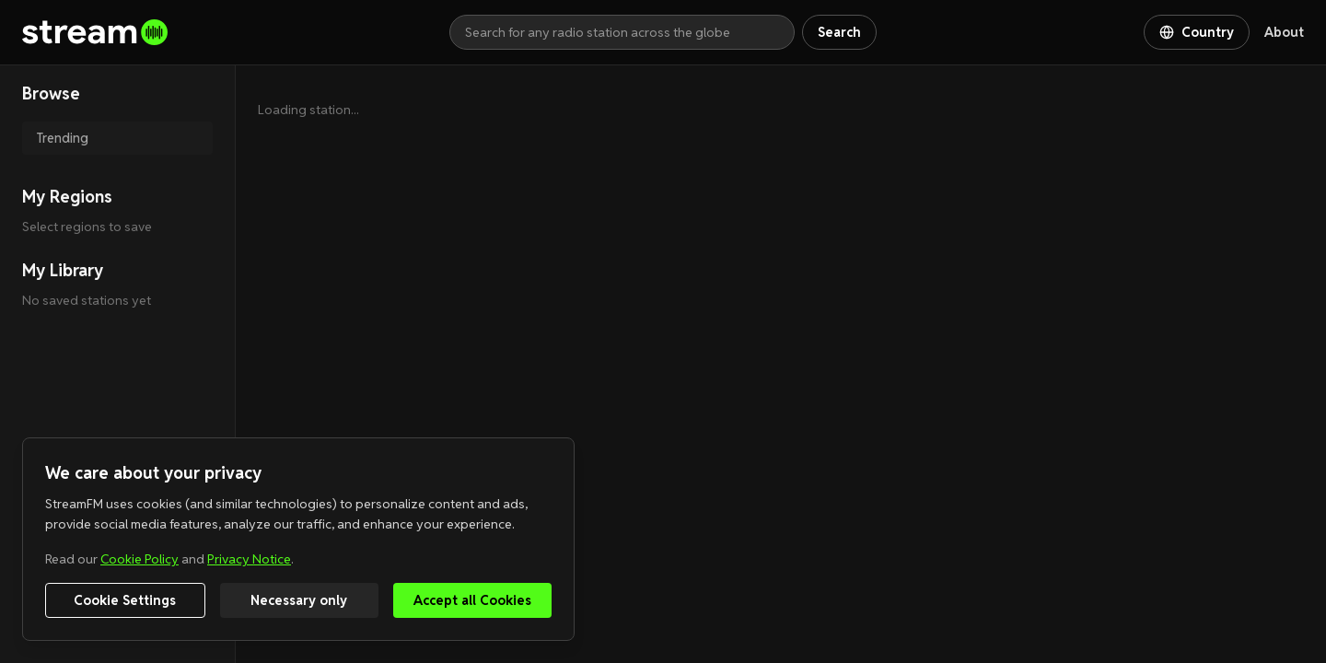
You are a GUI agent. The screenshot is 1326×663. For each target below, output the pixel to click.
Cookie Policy (139, 559)
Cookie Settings (125, 600)
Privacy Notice (249, 559)
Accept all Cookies (472, 600)
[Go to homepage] (235, 32)
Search (839, 32)
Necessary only (298, 600)
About (1284, 32)
